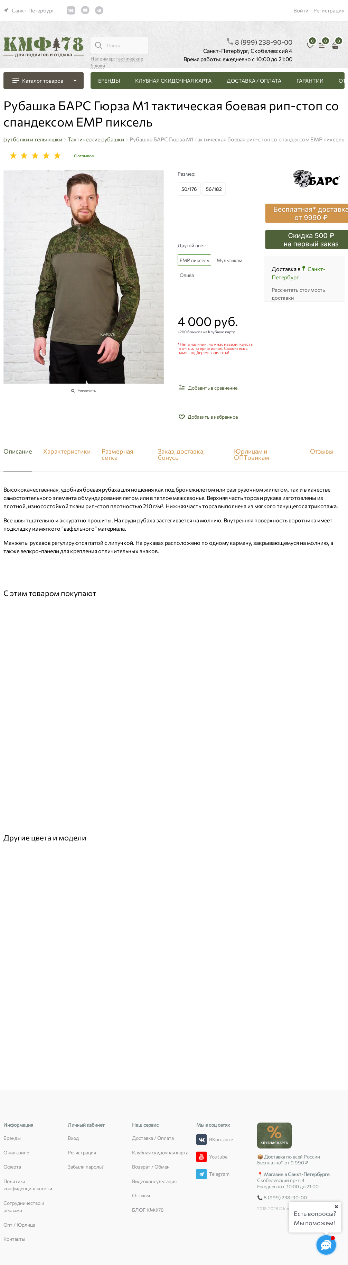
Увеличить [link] (87, 390)
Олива (187, 275)
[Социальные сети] (326, 1245)
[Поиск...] (98, 45)
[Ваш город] (336, 1206)
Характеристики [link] (67, 451)
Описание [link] (17, 451)
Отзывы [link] (321, 451)
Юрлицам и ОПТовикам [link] (251, 454)
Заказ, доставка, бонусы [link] (181, 454)
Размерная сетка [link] (117, 454)
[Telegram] (201, 1174)
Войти (301, 10)
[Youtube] (201, 1157)
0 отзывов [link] (84, 155)
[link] (29, 10)
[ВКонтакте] (201, 1139)
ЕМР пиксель (194, 260)
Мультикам (229, 260)
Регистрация (329, 10)
